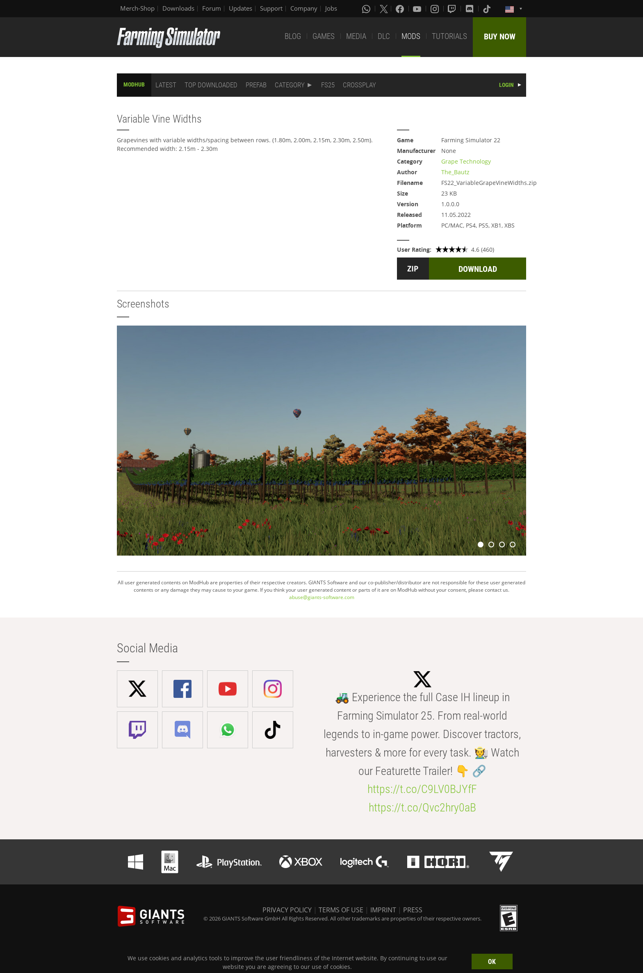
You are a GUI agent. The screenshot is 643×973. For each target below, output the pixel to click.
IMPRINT (383, 909)
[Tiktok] (488, 8)
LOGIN (506, 85)
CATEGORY (290, 85)
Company (303, 8)
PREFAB (256, 85)
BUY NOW (499, 36)
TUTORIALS (449, 36)
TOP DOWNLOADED (211, 85)
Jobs (331, 8)
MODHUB (134, 84)
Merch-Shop (137, 8)
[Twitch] (453, 8)
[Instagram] (435, 8)
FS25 (328, 85)
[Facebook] (401, 8)
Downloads (178, 8)
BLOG (293, 36)
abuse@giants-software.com (321, 597)
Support (271, 8)
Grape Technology (466, 161)
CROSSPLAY (359, 85)
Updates (240, 8)
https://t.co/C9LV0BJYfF (422, 789)
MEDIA (356, 36)
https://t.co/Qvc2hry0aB (422, 807)
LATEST (165, 85)
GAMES (323, 36)
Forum (211, 8)
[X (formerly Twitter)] (384, 8)
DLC (384, 36)
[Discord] (470, 8)
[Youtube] (418, 8)
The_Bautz (455, 172)
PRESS (412, 909)
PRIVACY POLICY (287, 909)
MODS (410, 36)
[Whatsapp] (367, 8)
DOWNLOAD (477, 269)
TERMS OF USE (341, 909)
